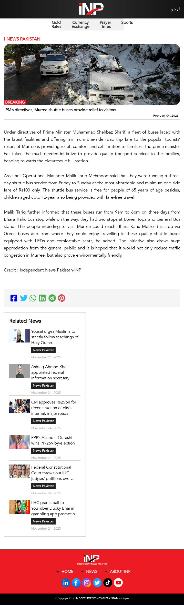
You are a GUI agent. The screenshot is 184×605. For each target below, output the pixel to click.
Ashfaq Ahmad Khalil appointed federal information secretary (50, 372)
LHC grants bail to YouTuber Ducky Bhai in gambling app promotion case (54, 508)
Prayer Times (105, 24)
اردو (175, 9)
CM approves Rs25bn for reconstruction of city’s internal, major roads (53, 407)
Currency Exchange (80, 24)
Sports (127, 22)
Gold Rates (56, 24)
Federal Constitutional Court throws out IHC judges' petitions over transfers (51, 473)
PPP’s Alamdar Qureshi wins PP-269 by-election (53, 440)
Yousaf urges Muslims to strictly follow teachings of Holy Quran (54, 337)
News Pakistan (43, 350)
